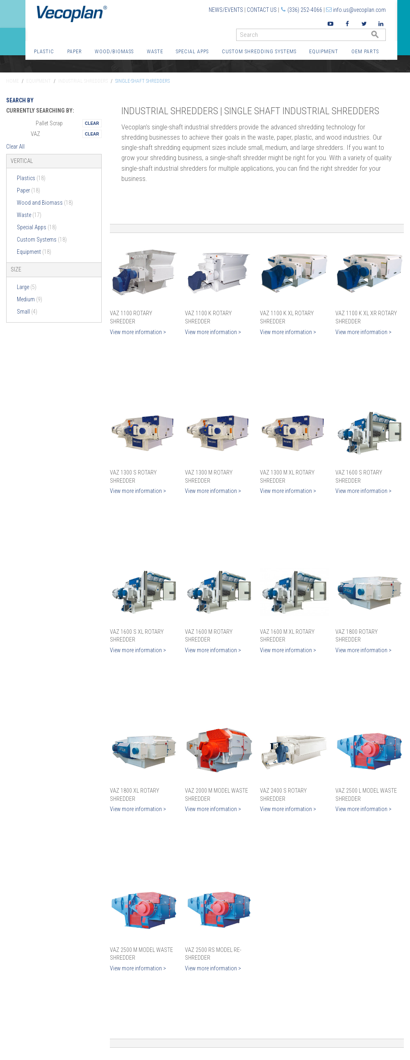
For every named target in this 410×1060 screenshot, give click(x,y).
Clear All (15, 146)
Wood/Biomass (114, 51)
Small (27, 311)
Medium (29, 299)
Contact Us (262, 10)
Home (12, 81)
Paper (74, 51)
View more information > (138, 332)
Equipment (323, 51)
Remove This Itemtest (91, 123)
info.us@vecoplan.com (359, 10)
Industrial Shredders (83, 81)
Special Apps (192, 51)
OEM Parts (365, 51)
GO (382, 37)
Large (26, 287)
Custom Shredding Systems (259, 51)
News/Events (226, 10)
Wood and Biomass (45, 202)
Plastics (31, 178)
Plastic (44, 51)
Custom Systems (42, 239)
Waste (155, 51)
